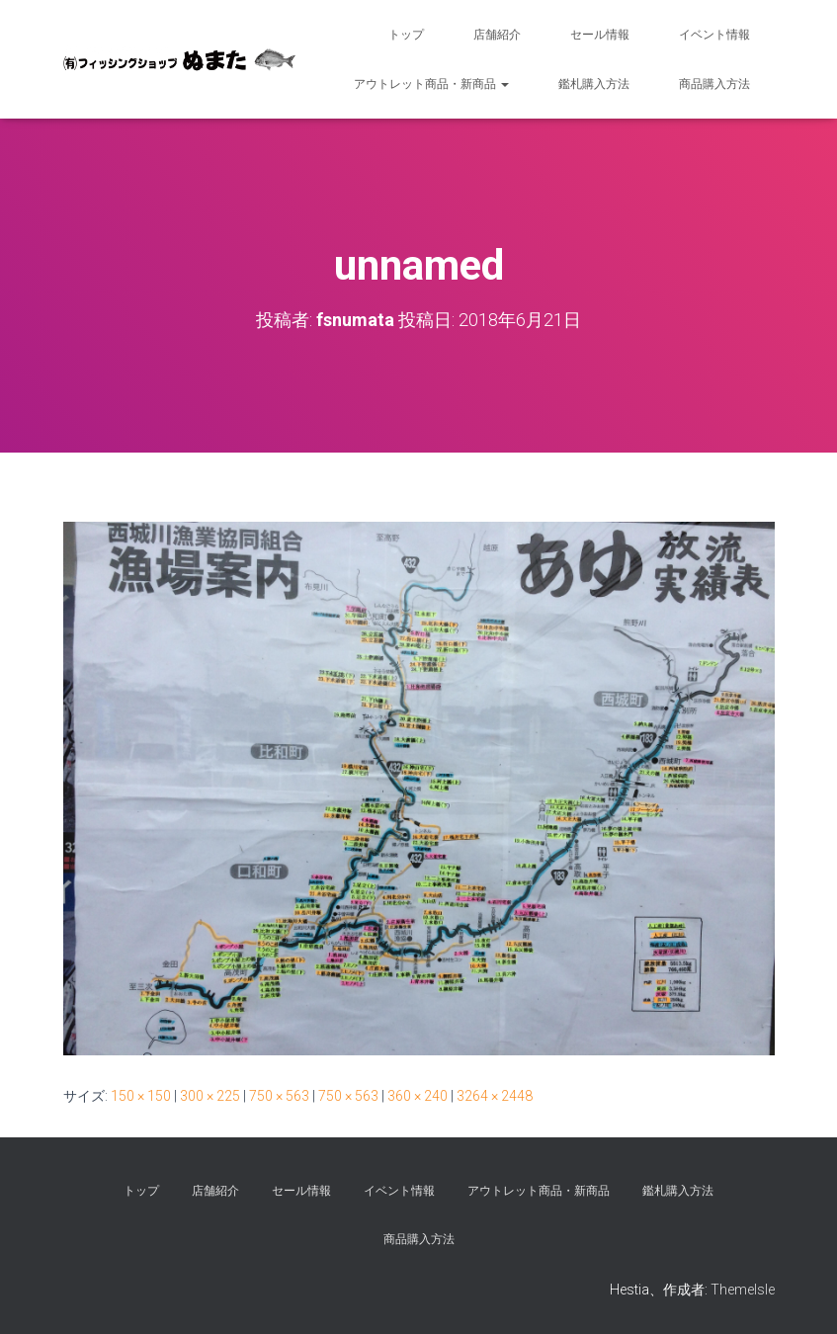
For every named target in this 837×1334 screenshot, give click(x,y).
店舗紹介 (497, 35)
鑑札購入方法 (593, 84)
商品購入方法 (714, 84)
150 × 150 (141, 1096)
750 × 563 (279, 1096)
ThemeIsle (743, 1289)
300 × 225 (210, 1096)
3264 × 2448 (495, 1096)
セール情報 (599, 35)
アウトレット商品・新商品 (431, 84)
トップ (406, 35)
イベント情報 (714, 35)
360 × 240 (417, 1096)
